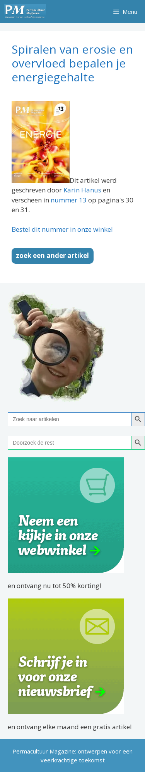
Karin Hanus (82, 189)
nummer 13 (69, 200)
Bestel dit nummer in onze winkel (62, 229)
